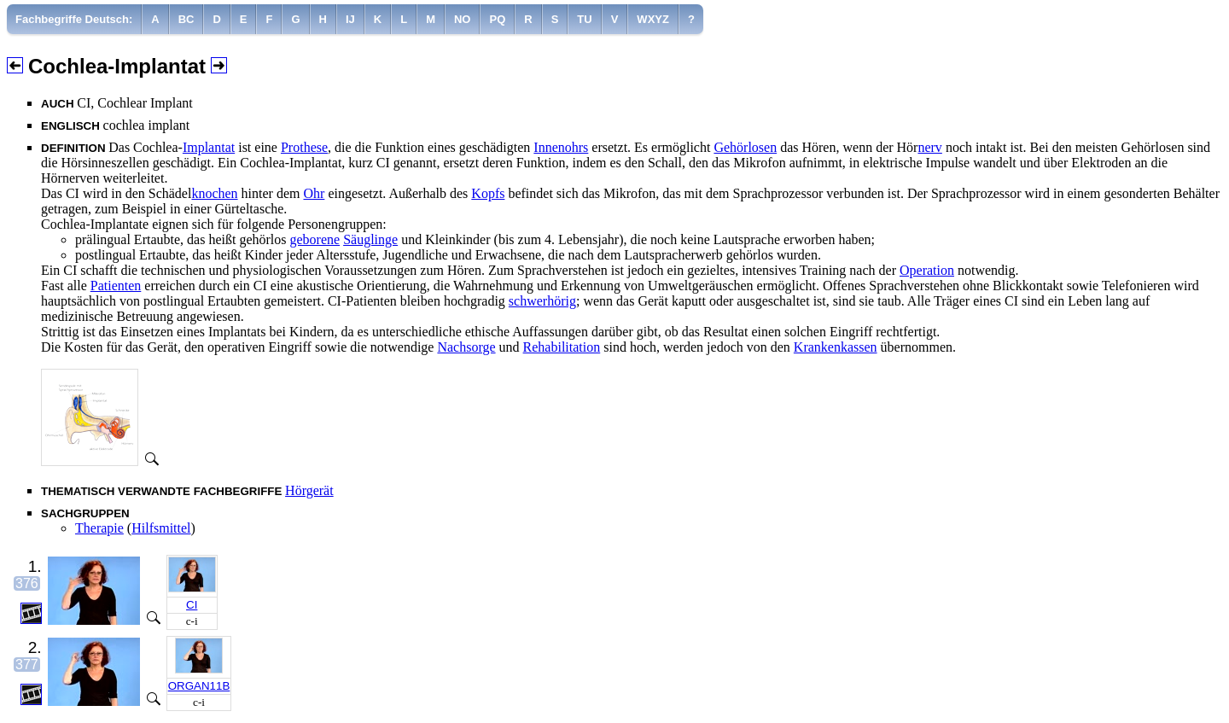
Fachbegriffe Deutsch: (73, 19)
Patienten (116, 285)
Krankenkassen (835, 347)
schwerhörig (542, 301)
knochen (214, 193)
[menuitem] (74, 19)
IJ (350, 19)
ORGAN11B (199, 685)
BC (186, 19)
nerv (929, 147)
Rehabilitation (562, 347)
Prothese (304, 147)
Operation (927, 270)
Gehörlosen (745, 147)
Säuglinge (370, 239)
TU (584, 19)
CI (191, 604)
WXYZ (653, 19)
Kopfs (487, 193)
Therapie (99, 528)
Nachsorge (466, 347)
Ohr (313, 193)
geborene (314, 239)
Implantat (209, 147)
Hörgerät (309, 490)
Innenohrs (560, 147)
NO (462, 19)
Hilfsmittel (160, 528)
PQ (497, 19)
